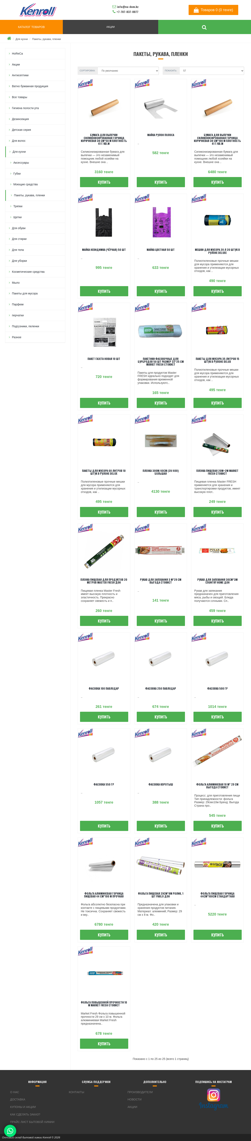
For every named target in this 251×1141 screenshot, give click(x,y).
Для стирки (19, 238)
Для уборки (19, 260)
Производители (140, 1092)
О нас (14, 1092)
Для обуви (19, 228)
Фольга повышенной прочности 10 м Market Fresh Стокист (104, 1003)
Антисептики (20, 75)
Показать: (171, 70)
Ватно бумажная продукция (30, 86)
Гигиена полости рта (25, 108)
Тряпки (17, 206)
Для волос (19, 140)
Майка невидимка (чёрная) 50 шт (104, 250)
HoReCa (17, 53)
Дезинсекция (20, 119)
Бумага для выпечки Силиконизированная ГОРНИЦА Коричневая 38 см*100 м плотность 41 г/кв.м (217, 139)
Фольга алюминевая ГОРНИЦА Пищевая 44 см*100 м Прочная (104, 894)
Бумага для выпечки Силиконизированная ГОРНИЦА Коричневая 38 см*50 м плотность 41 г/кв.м (104, 139)
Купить (104, 182)
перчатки (18, 315)
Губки (17, 173)
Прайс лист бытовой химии (32, 1122)
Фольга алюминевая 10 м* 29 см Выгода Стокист (217, 785)
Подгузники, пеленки (25, 326)
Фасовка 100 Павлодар (104, 688)
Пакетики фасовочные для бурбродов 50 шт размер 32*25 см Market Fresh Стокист (161, 362)
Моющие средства (25, 184)
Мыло (16, 282)
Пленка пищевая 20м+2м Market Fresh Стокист (217, 472)
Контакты (76, 1092)
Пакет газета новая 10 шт (104, 359)
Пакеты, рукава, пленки (46, 39)
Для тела (18, 249)
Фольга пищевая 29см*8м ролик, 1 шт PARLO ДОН (160, 894)
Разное (16, 337)
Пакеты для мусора (25, 293)
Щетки (17, 217)
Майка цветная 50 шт (161, 250)
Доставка (17, 1099)
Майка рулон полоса (160, 135)
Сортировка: (87, 70)
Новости (135, 1099)
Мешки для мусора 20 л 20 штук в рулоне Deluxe (217, 251)
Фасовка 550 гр (104, 784)
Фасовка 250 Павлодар (160, 688)
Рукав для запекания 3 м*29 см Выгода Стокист (160, 580)
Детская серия (21, 129)
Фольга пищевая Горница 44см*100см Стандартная (217, 894)
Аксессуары (21, 162)
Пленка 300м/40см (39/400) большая (161, 472)
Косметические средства (28, 271)
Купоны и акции (23, 1107)
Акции (16, 64)
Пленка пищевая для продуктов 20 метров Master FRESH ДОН (103, 580)
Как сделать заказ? (25, 1114)
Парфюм (17, 304)
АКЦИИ (110, 27)
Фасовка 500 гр (217, 688)
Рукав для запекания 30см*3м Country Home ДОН (217, 580)
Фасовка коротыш (160, 784)
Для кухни (22, 39)
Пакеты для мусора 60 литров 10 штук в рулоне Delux (104, 472)
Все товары (19, 97)
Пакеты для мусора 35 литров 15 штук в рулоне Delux (217, 360)
